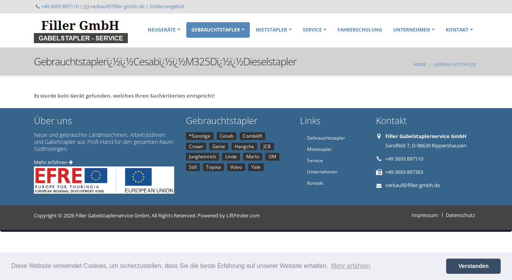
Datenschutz (460, 215)
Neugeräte (162, 29)
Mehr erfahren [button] (351, 265)
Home (419, 64)
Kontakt (457, 29)
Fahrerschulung (359, 29)
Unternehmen (411, 29)
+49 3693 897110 (60, 6)
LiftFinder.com (243, 215)
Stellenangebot (167, 6)
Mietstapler (271, 29)
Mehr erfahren (53, 162)
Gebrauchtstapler (215, 29)
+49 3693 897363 (404, 171)
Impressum (424, 215)
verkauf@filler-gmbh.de (117, 6)
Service (312, 29)
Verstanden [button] (473, 266)
